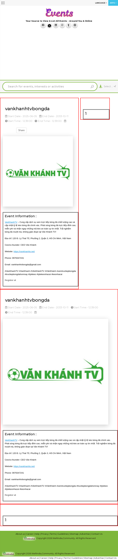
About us (20, 534)
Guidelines (63, 534)
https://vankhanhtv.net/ (24, 251)
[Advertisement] (60, 55)
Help (37, 534)
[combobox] (109, 86)
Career (30, 534)
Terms (53, 534)
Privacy (45, 534)
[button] (3, 3)
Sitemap (74, 534)
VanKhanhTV (11, 222)
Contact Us (96, 534)
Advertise (85, 534)
